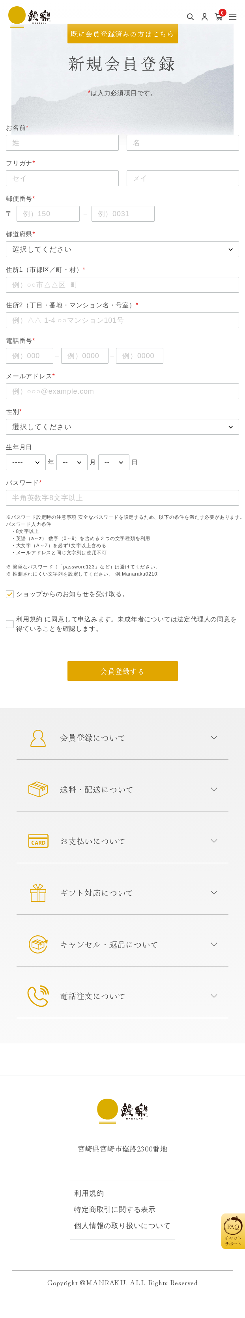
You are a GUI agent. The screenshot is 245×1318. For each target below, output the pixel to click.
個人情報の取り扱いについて (122, 1226)
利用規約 (29, 619)
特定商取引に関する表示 (115, 1209)
